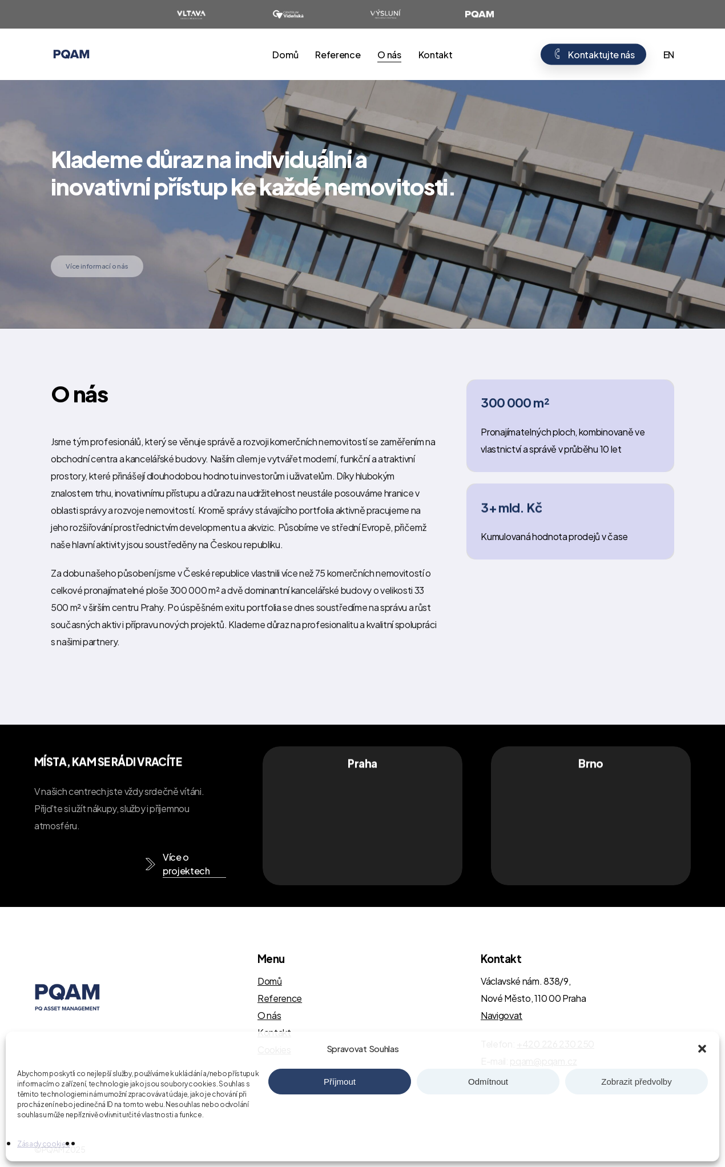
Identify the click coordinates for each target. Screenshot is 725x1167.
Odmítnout (488, 1081)
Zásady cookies (43, 1144)
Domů (269, 981)
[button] (702, 1048)
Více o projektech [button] (186, 864)
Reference (279, 998)
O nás (269, 1015)
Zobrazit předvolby (636, 1081)
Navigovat (501, 1015)
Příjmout (340, 1081)
